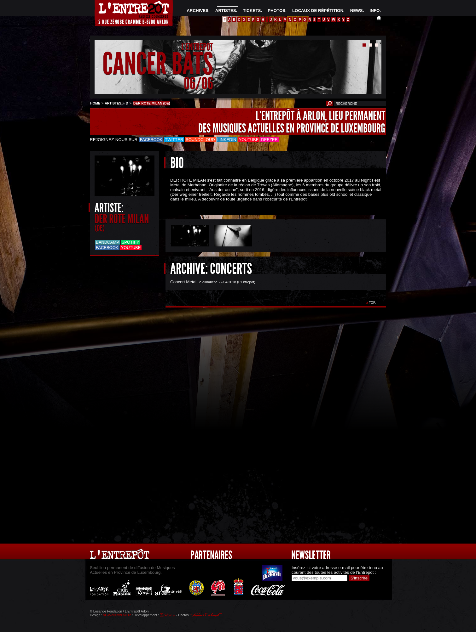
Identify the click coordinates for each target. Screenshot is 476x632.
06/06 (198, 83)
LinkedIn (227, 139)
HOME (95, 103)
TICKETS (252, 10)
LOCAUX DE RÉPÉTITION (317, 10)
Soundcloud (200, 139)
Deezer (269, 139)
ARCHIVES (197, 10)
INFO (374, 10)
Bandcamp (107, 242)
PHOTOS (276, 10)
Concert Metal (183, 281)
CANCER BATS (157, 64)
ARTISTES (225, 10)
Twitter (174, 139)
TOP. (372, 302)
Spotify (130, 242)
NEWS (356, 10)
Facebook (151, 139)
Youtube (249, 139)
